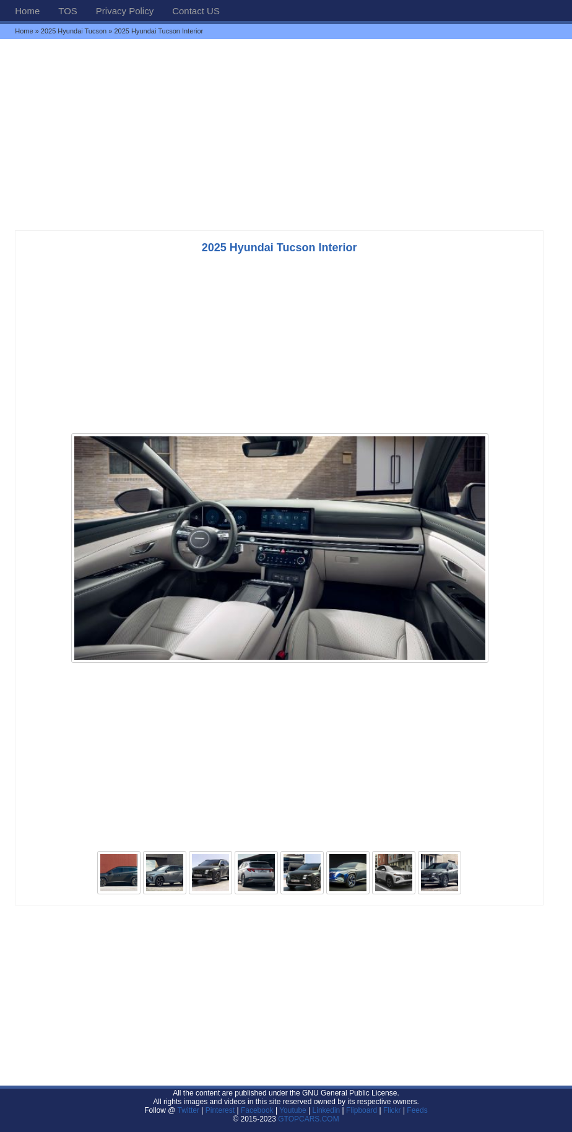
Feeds (417, 1110)
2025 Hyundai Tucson (73, 31)
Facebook (257, 1110)
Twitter (190, 1110)
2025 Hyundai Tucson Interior (279, 247)
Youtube (292, 1110)
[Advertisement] (286, 134)
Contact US (196, 11)
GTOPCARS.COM (308, 1119)
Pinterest (220, 1110)
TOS (67, 11)
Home (27, 11)
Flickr (392, 1110)
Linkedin (326, 1110)
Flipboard (361, 1110)
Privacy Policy (125, 11)
